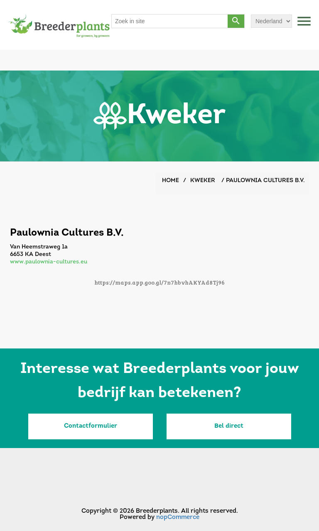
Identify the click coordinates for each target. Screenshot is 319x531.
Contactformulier (90, 426)
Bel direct (228, 426)
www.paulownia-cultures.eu (48, 262)
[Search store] (170, 21)
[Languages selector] (271, 21)
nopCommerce (177, 517)
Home (170, 181)
